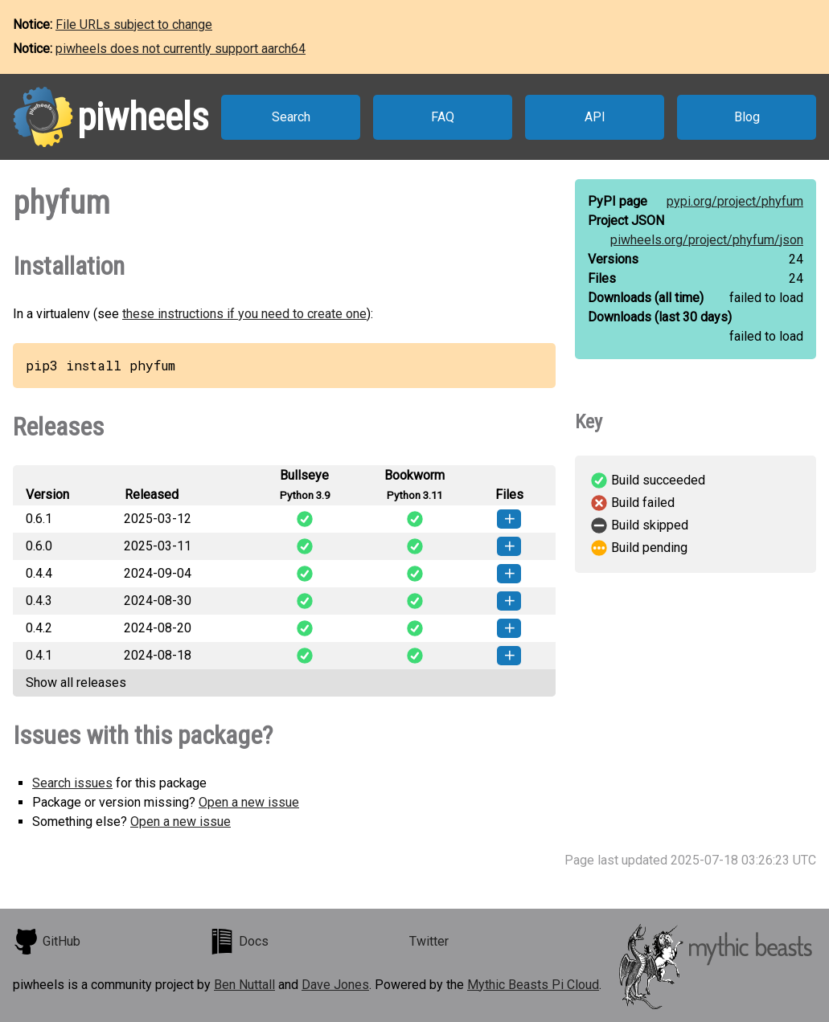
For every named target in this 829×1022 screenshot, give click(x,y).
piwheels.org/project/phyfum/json (706, 239)
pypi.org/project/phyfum (735, 201)
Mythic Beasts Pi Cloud (533, 984)
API (595, 117)
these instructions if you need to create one (244, 313)
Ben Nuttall (244, 984)
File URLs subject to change (133, 24)
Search (291, 117)
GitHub (46, 942)
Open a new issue (249, 802)
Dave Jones (335, 984)
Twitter (429, 941)
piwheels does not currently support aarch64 (180, 48)
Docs (239, 942)
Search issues (72, 783)
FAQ (442, 117)
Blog (747, 117)
